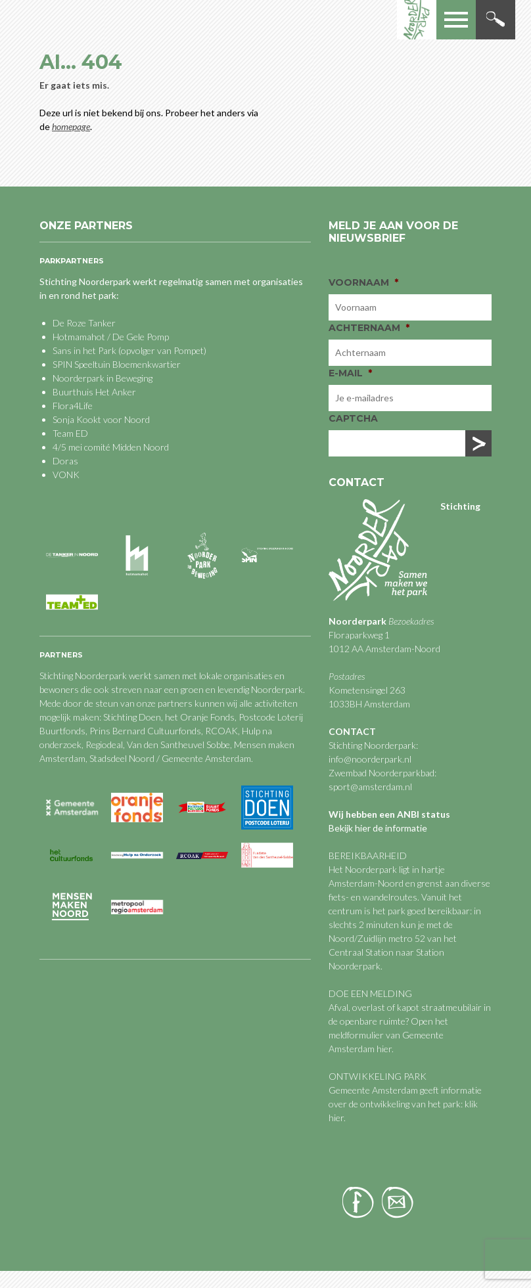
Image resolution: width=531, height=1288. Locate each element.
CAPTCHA (353, 418)
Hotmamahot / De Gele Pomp (111, 336)
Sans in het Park (84, 350)
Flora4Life (73, 405)
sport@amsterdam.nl (370, 786)
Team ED (70, 433)
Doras (65, 460)
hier (384, 1048)
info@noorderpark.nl (370, 759)
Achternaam (369, 328)
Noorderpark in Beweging (102, 378)
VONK (66, 474)
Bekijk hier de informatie (378, 827)
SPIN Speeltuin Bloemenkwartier (117, 364)
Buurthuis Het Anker (94, 391)
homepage (71, 126)
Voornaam (363, 282)
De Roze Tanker (84, 322)
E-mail (350, 373)
